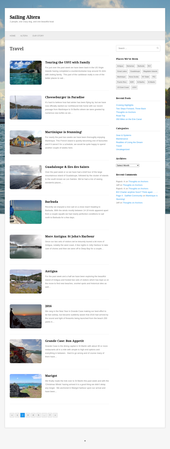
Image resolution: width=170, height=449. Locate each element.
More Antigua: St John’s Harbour (69, 236)
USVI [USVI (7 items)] (134, 87)
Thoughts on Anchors (126, 112)
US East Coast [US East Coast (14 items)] (123, 87)
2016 (48, 306)
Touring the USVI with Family (67, 62)
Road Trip (120, 115)
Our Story (38, 36)
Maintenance (122, 139)
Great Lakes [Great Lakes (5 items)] (122, 71)
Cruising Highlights (124, 105)
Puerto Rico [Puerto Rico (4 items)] (121, 82)
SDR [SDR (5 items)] (132, 82)
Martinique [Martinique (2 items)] (121, 77)
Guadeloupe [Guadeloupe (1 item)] (135, 71)
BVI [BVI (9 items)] (149, 66)
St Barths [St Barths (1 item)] (140, 82)
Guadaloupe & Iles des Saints (67, 167)
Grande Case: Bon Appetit (64, 341)
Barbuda (51, 201)
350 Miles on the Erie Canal (129, 119)
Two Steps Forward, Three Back (131, 108)
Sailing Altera (25, 17)
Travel (119, 146)
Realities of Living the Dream (129, 142)
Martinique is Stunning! (63, 132)
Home (13, 36)
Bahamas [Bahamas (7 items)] (130, 66)
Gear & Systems (123, 135)
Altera (24, 36)
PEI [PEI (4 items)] (154, 77)
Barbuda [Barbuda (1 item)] (141, 66)
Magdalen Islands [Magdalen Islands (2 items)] (150, 71)
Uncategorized (123, 149)
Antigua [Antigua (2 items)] (120, 66)
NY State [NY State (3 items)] (145, 77)
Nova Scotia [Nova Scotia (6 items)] (133, 77)
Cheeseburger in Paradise (65, 97)
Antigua (51, 271)
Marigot (51, 375)
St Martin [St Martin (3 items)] (151, 82)
